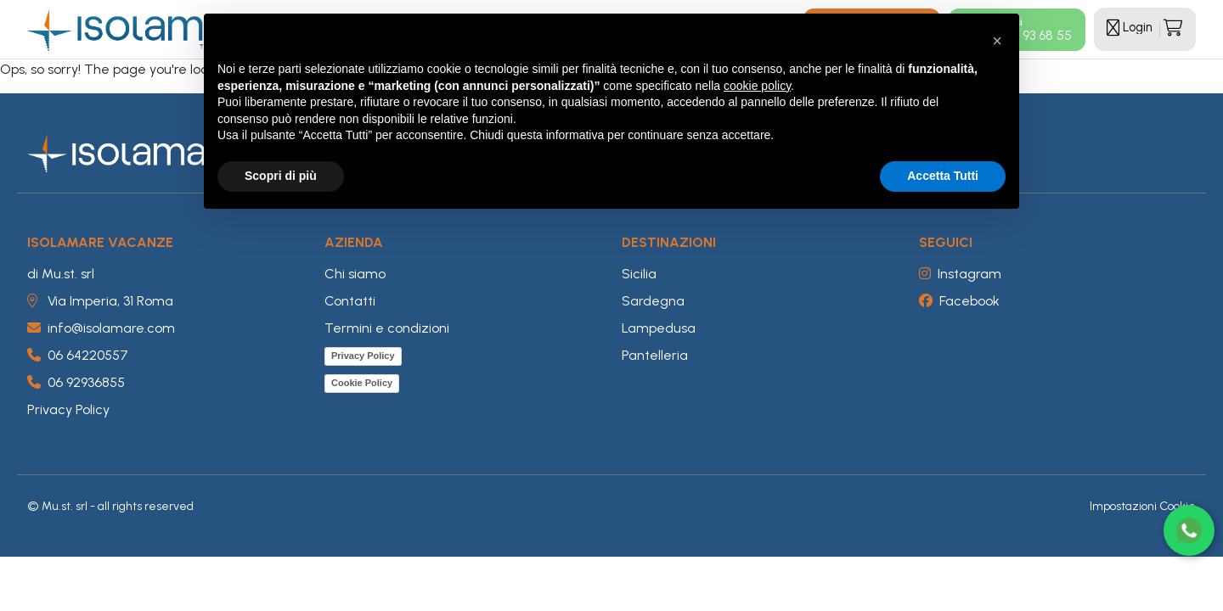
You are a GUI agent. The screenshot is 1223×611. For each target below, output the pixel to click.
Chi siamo (355, 274)
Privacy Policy (68, 409)
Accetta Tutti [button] (942, 175)
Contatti (349, 301)
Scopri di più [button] (281, 175)
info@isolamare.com (101, 328)
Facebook (959, 301)
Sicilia (639, 274)
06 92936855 (76, 382)
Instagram (960, 274)
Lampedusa (659, 328)
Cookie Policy (361, 383)
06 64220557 (77, 355)
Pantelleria (655, 355)
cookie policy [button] (757, 85)
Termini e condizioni (386, 328)
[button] (997, 40)
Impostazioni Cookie (1143, 506)
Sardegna (653, 301)
